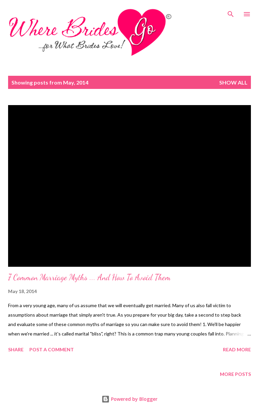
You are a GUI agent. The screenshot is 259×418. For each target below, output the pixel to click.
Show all (233, 82)
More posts (235, 374)
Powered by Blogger (129, 399)
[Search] (231, 12)
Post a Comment (51, 349)
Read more (237, 349)
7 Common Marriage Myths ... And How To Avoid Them (89, 277)
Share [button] (16, 349)
